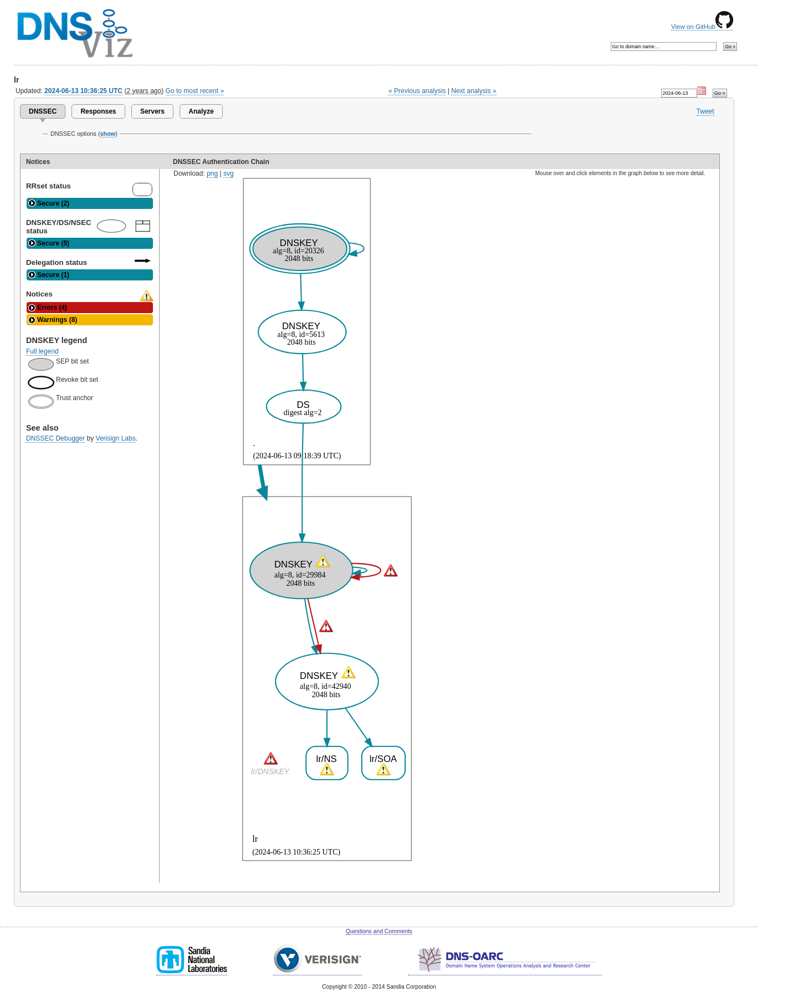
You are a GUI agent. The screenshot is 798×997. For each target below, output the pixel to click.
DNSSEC (43, 111)
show (108, 133)
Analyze (200, 111)
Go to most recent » (195, 91)
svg (228, 173)
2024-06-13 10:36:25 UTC (83, 91)
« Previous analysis (417, 91)
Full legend (42, 351)
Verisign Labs (116, 438)
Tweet (705, 111)
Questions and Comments (379, 931)
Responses (98, 111)
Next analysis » (473, 91)
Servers (152, 111)
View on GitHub (702, 26)
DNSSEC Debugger (55, 438)
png (212, 173)
